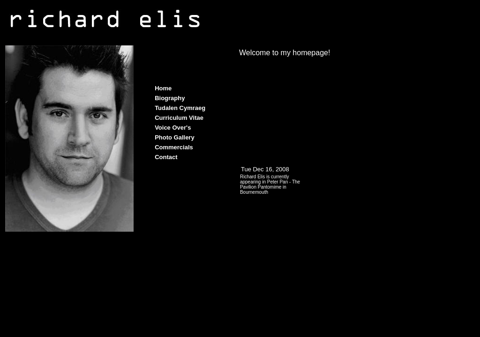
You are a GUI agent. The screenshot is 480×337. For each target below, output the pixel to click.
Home (163, 88)
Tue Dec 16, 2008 (265, 169)
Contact (166, 157)
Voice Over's (173, 127)
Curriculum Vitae (179, 117)
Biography (170, 98)
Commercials (174, 147)
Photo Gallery (175, 137)
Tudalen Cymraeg (180, 107)
